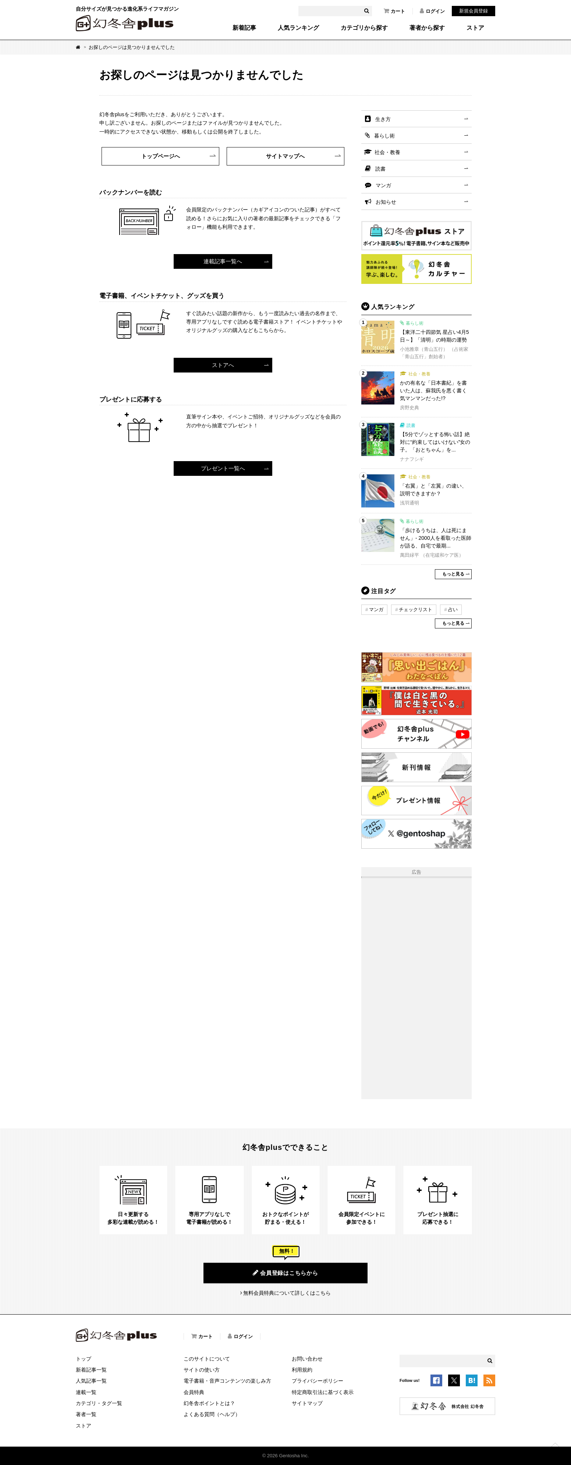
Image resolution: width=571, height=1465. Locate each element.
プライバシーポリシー (317, 1381)
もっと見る (453, 574)
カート (394, 11)
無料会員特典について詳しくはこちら (287, 1293)
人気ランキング (298, 28)
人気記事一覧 (91, 1381)
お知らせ (386, 202)
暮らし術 (384, 136)
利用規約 (302, 1370)
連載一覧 (86, 1392)
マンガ (383, 185)
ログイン (432, 11)
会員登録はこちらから (285, 1272)
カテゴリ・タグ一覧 (99, 1403)
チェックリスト (415, 609)
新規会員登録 (473, 11)
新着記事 (244, 28)
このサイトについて (207, 1359)
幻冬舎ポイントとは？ (209, 1403)
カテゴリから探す (364, 28)
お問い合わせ (307, 1359)
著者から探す (427, 28)
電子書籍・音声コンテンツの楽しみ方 (227, 1381)
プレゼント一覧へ (223, 468)
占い (453, 609)
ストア (475, 28)
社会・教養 (387, 152)
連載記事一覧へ (222, 261)
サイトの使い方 (202, 1370)
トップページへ (160, 156)
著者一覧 (86, 1414)
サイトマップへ (285, 156)
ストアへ (223, 365)
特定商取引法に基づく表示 (323, 1392)
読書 (380, 169)
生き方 (383, 119)
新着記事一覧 (91, 1370)
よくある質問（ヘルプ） (212, 1414)
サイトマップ (307, 1403)
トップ (83, 1359)
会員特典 (194, 1392)
